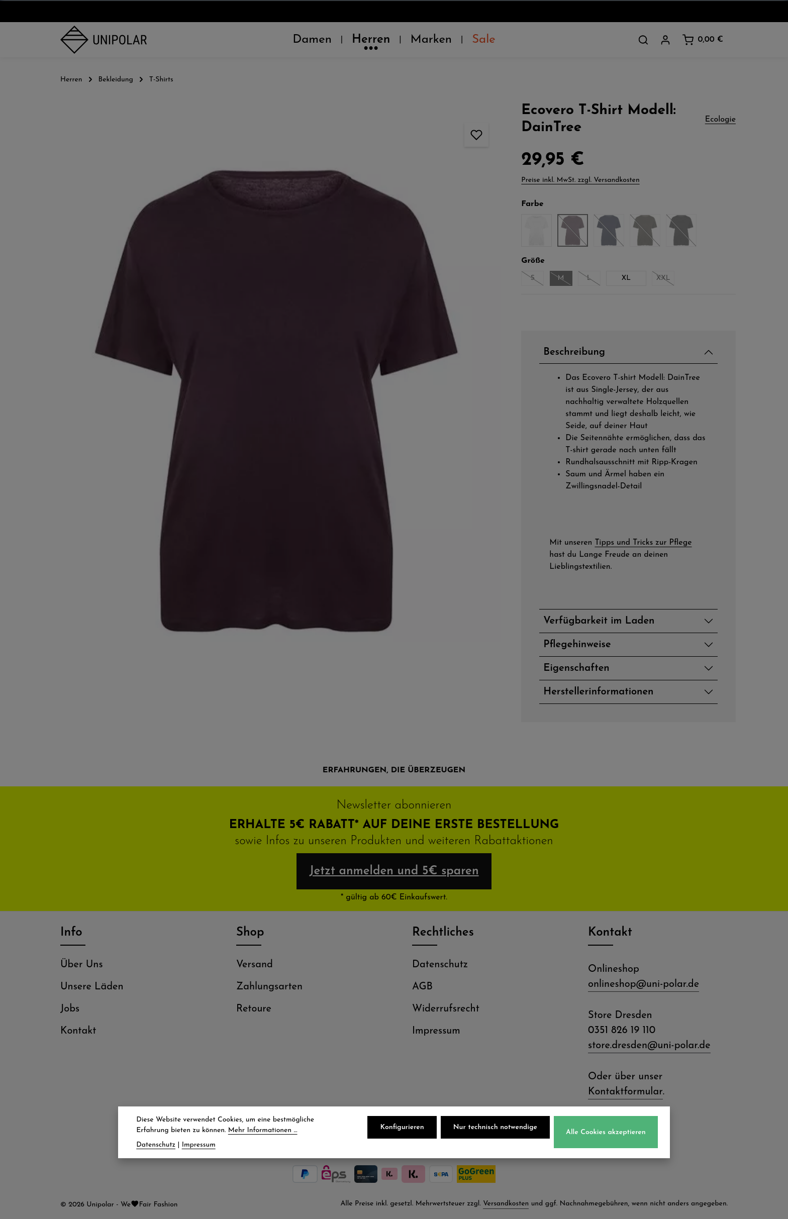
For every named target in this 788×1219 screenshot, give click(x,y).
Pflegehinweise (577, 645)
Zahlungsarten (269, 987)
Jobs (69, 1009)
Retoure (253, 1009)
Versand (254, 965)
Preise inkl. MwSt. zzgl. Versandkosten (580, 180)
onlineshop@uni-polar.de (643, 984)
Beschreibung (574, 352)
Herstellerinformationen (598, 692)
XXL (665, 280)
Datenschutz (440, 965)
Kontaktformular (625, 1092)
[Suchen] (643, 40)
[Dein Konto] (665, 40)
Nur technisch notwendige (495, 1128)
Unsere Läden (92, 987)
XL (626, 278)
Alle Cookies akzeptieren (606, 1133)
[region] (276, 401)
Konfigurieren (402, 1128)
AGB (422, 987)
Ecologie (720, 120)
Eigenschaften (576, 668)
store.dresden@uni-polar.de (649, 1046)
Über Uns (81, 965)
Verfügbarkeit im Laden (598, 621)
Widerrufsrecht (445, 1009)
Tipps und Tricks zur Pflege (643, 543)
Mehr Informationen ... (263, 1131)
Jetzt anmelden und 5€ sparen (393, 871)
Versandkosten (506, 1203)
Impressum (436, 1031)
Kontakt (78, 1031)
